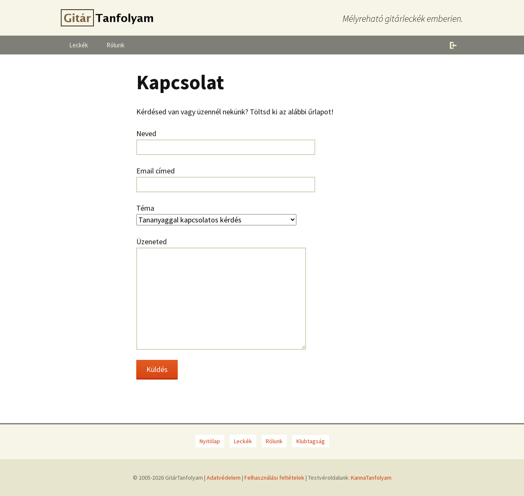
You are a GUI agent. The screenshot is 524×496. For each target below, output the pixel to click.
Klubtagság (310, 441)
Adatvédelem (224, 477)
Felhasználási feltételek (274, 477)
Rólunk (115, 45)
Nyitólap (210, 441)
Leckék (78, 45)
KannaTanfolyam (371, 477)
